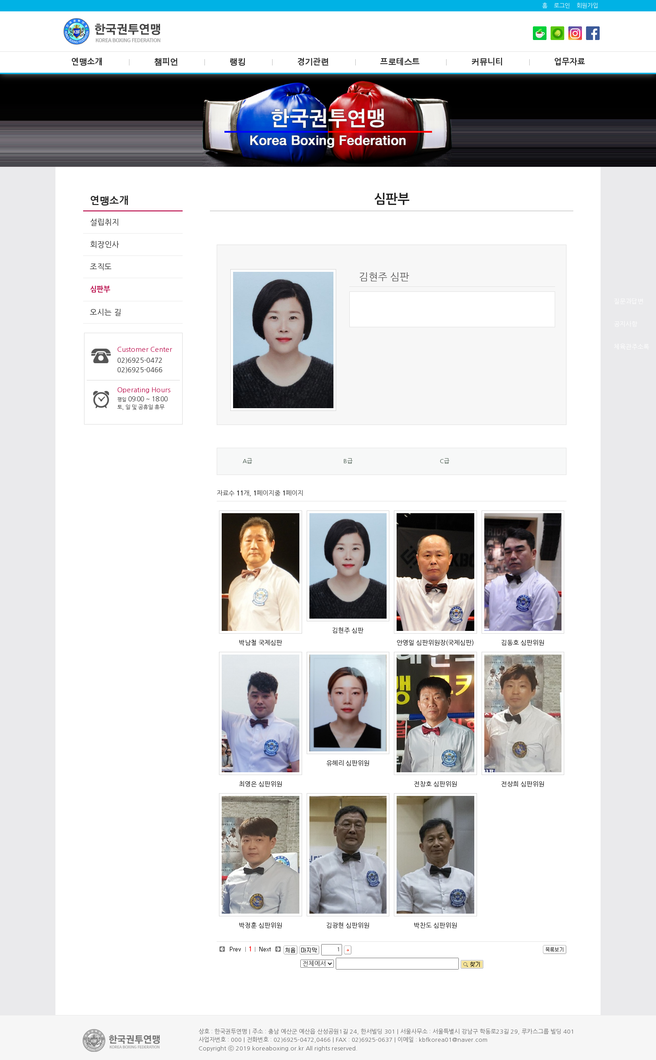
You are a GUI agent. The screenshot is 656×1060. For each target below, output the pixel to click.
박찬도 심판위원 (435, 925)
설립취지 (104, 222)
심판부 (100, 289)
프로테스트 (400, 62)
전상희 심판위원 (522, 784)
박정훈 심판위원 (260, 925)
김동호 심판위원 (522, 643)
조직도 (101, 266)
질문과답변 (628, 301)
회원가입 (587, 6)
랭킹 (237, 62)
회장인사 (104, 244)
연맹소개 (87, 62)
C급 (444, 461)
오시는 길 (105, 312)
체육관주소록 (631, 347)
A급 (247, 461)
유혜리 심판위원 (347, 763)
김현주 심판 (347, 630)
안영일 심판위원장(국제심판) (435, 643)
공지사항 (625, 324)
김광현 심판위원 (347, 925)
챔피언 (166, 62)
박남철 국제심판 (260, 643)
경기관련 (313, 62)
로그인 (562, 6)
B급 (348, 461)
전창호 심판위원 (435, 784)
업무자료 (569, 62)
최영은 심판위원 (260, 784)
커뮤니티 (487, 62)
